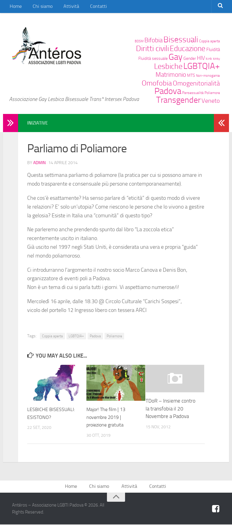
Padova (167, 91)
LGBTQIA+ (201, 66)
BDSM (139, 41)
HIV (201, 58)
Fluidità (213, 49)
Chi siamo (39, 7)
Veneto (210, 100)
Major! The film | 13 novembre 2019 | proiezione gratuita (107, 416)
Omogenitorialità (196, 83)
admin (39, 162)
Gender (189, 58)
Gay (175, 57)
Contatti (89, 7)
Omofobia (157, 83)
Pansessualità (193, 92)
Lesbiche (168, 66)
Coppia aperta (209, 41)
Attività (64, 7)
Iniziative (38, 123)
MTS (191, 75)
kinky (216, 59)
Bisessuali (180, 39)
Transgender (178, 100)
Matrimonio (171, 74)
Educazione (187, 48)
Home (15, 7)
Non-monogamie (208, 76)
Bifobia (153, 40)
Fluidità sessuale (153, 58)
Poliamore (212, 92)
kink (209, 58)
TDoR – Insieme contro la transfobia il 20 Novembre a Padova (170, 408)
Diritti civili (152, 48)
